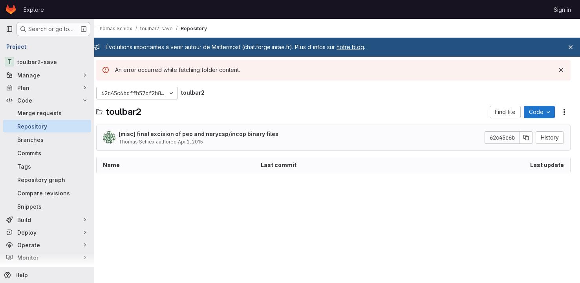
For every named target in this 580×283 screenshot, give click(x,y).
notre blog (357, 47)
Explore (34, 9)
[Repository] (47, 126)
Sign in (562, 9)
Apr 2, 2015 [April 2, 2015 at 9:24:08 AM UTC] (197, 142)
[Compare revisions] (47, 193)
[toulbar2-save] (47, 61)
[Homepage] (10, 9)
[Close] (570, 47)
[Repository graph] (47, 179)
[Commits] (47, 153)
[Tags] (47, 166)
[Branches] (47, 139)
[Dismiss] (561, 70)
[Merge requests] (47, 113)
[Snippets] (47, 206)
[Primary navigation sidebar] (9, 29)
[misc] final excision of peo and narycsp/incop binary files (206, 133)
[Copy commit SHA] (526, 137)
